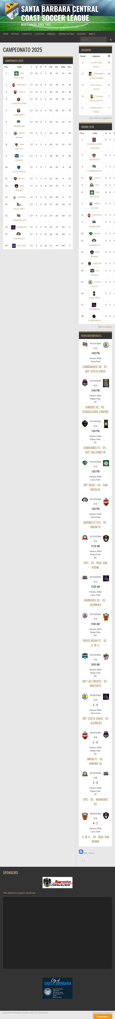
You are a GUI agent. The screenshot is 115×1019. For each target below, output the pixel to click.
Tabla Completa (104, 326)
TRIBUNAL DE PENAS (66, 33)
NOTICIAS (15, 33)
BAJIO (19, 178)
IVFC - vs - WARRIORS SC (95, 801)
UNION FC (19, 84)
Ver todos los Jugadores (100, 118)
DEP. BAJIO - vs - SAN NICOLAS (95, 487)
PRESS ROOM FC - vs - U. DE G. (95, 642)
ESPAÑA (19, 197)
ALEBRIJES (19, 227)
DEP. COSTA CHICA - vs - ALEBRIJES (95, 720)
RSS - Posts (86, 853)
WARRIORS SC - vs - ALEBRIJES (95, 602)
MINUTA (92, 33)
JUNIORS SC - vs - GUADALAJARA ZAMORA (95, 409)
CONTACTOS (27, 33)
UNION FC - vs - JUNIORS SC (95, 761)
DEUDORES (81, 33)
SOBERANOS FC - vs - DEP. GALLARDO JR (95, 449)
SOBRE (5, 33)
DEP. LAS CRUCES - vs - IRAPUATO (95, 683)
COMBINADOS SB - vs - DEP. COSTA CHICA (95, 368)
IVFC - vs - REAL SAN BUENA (95, 565)
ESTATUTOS (39, 33)
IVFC (95, 185)
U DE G (19, 92)
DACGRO (19, 245)
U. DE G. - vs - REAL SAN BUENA (95, 839)
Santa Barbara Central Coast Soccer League (59, 13)
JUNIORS (94, 263)
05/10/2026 (95, 343)
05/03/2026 (95, 695)
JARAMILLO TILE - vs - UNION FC (95, 524)
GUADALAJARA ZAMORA (94, 143)
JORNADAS (51, 33)
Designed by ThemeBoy (103, 1013)
